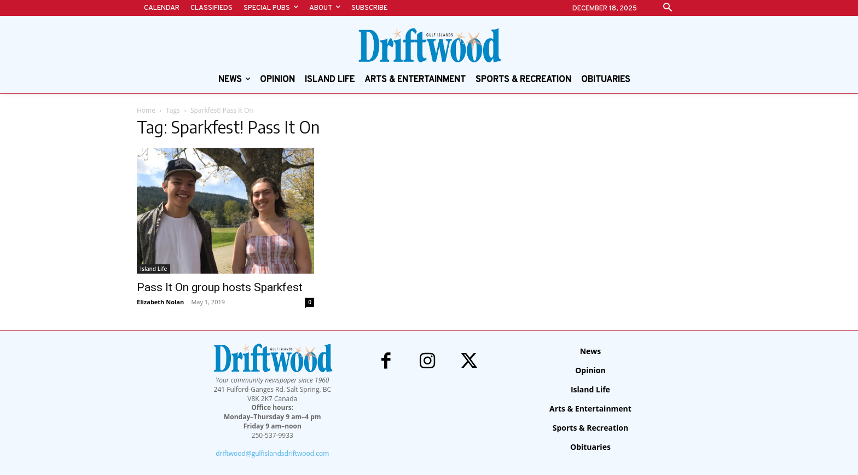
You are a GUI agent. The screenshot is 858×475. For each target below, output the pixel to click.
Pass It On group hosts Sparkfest (220, 287)
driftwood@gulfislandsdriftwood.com (272, 453)
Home (146, 110)
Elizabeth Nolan (160, 302)
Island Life (153, 269)
